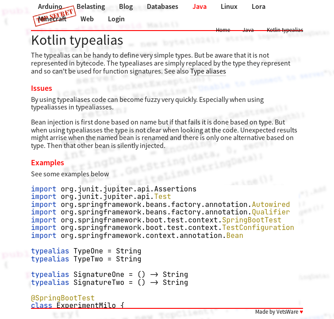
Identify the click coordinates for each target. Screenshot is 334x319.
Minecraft (52, 18)
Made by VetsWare (279, 311)
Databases (162, 6)
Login (116, 18)
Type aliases (208, 70)
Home (223, 29)
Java (199, 6)
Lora (258, 6)
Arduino (50, 6)
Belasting (91, 6)
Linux (229, 6)
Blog (126, 6)
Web (87, 18)
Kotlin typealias (285, 29)
